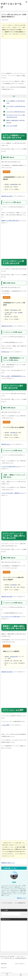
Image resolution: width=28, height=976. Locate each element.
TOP (8, 956)
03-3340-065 (13, 584)
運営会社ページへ (21, 898)
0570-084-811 (13, 310)
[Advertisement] (14, 56)
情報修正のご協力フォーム (8, 862)
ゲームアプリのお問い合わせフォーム (10, 466)
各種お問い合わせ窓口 (6, 196)
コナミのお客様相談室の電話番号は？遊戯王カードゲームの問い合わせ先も (21, 902)
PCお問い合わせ (5, 351)
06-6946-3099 (13, 184)
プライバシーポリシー (20, 963)
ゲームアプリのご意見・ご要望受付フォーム (12, 493)
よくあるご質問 (5, 725)
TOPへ (21, 974)
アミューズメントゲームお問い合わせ (10, 616)
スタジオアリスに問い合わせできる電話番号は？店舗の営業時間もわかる (8, 902)
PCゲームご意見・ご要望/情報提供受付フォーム (13, 376)
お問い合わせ (4, 963)
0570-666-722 (13, 432)
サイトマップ (4, 967)
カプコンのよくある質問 (11, 125)
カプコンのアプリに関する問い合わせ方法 (15, 111)
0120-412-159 (13, 656)
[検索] (12, 914)
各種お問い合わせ (5, 444)
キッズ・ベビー (5, 19)
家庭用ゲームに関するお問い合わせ (10, 220)
